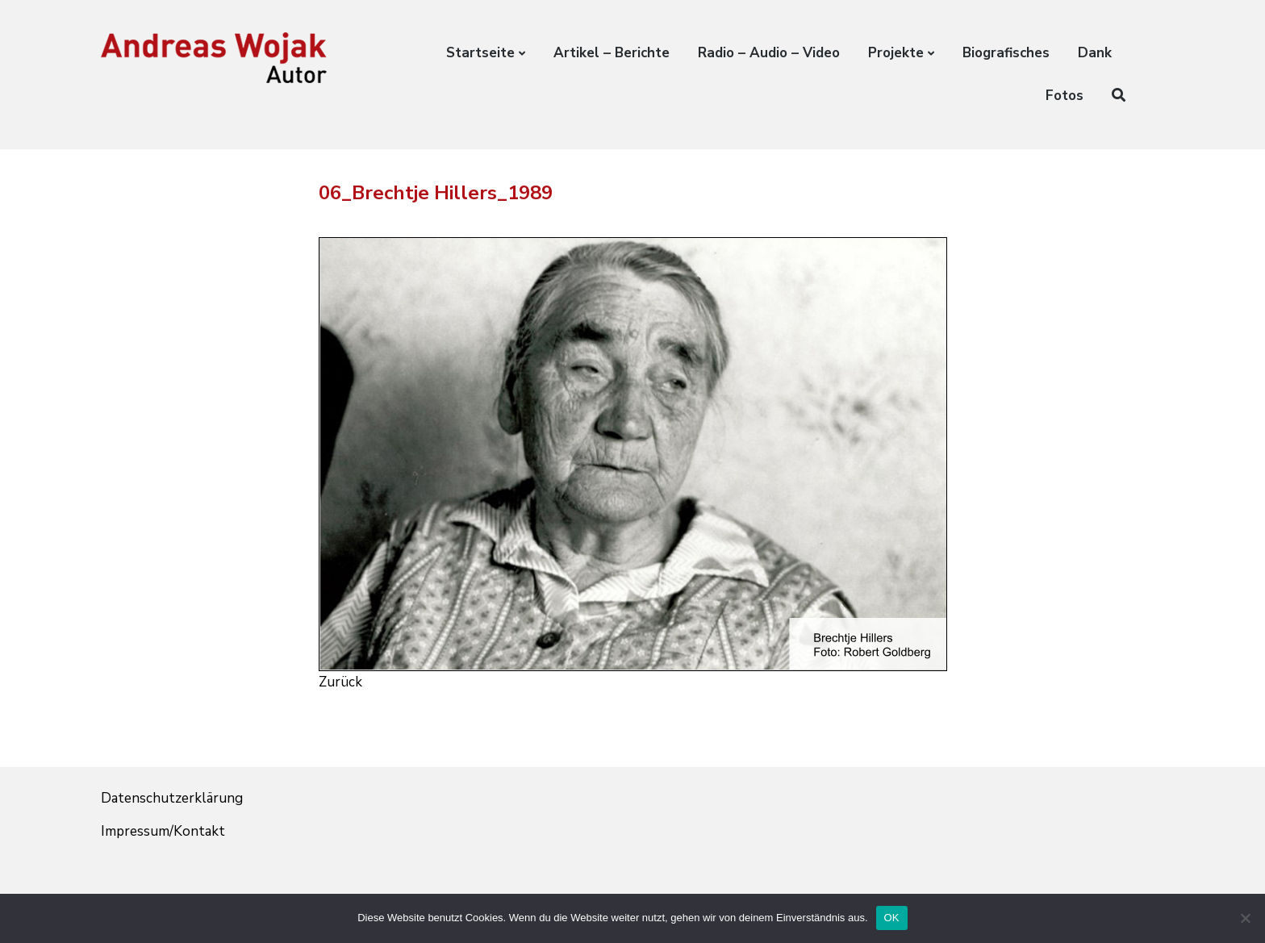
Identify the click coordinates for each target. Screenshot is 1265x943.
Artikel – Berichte (611, 53)
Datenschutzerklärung (172, 798)
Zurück (340, 682)
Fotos (1064, 95)
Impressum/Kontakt (163, 831)
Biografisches (1006, 53)
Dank (1095, 53)
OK (892, 918)
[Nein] (1245, 918)
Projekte (896, 53)
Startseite (480, 53)
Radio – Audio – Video (769, 53)
